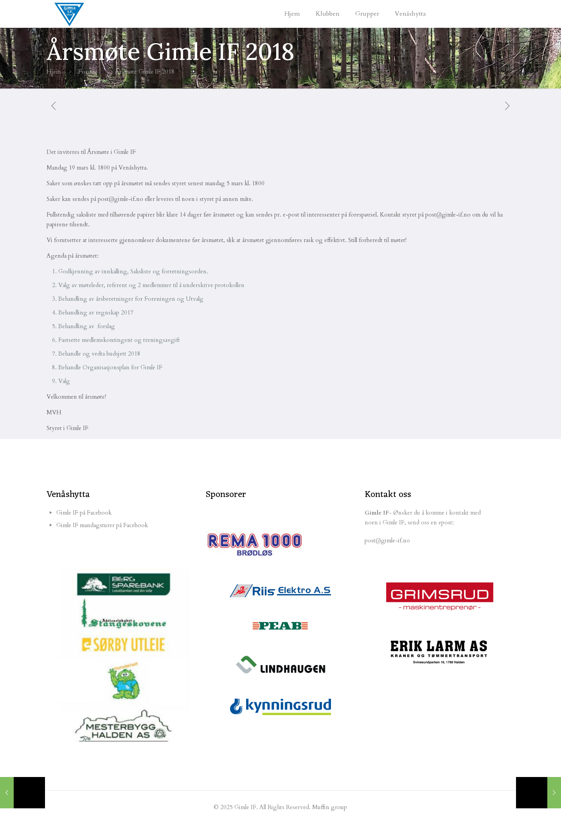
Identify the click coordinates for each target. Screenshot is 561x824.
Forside (87, 72)
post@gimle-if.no (387, 540)
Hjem (54, 72)
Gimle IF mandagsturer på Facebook (102, 525)
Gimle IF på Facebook (83, 513)
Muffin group (329, 807)
